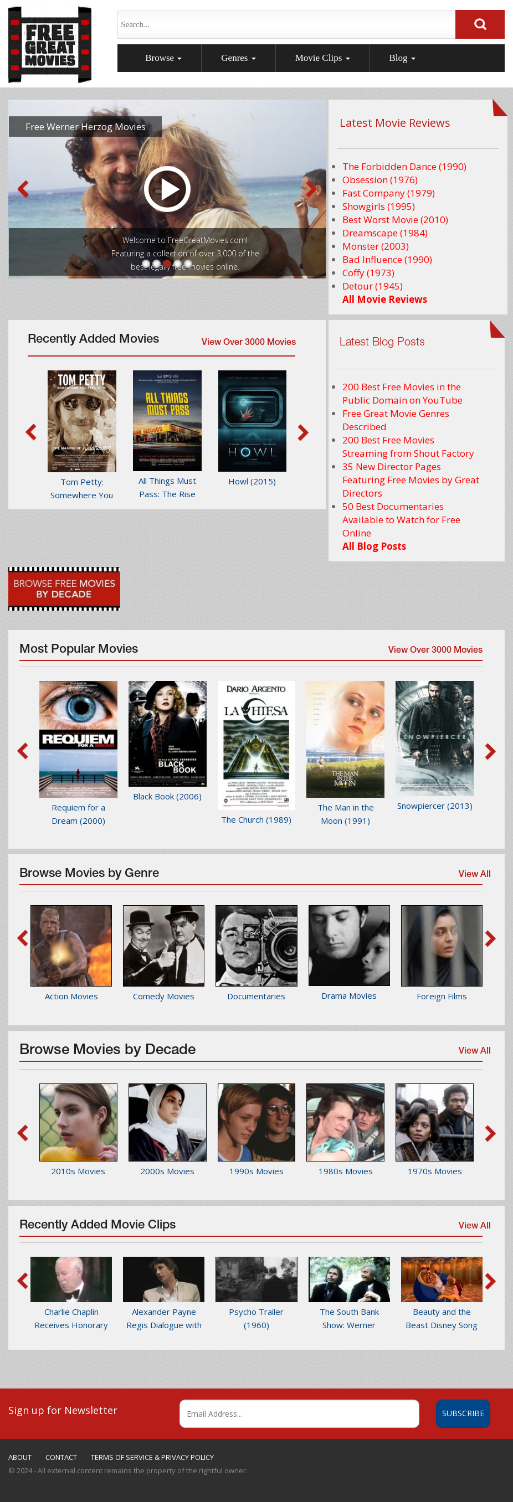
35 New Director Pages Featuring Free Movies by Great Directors (410, 479)
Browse (163, 58)
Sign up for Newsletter (62, 1410)
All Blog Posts (374, 546)
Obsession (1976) (380, 179)
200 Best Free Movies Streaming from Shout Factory (408, 446)
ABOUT (20, 1457)
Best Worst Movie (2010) (395, 219)
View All (474, 877)
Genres (238, 58)
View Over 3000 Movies (249, 343)
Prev (23, 189)
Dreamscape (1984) (385, 232)
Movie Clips (322, 58)
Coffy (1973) (368, 272)
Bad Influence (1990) (387, 259)
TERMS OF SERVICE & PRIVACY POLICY (152, 1457)
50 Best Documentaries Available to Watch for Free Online (401, 519)
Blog (402, 58)
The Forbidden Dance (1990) (404, 166)
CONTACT (61, 1457)
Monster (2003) (375, 246)
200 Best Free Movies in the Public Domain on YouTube (402, 393)
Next (312, 189)
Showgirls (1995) (378, 206)
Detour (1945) (372, 286)
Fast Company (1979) (388, 193)
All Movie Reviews (384, 299)
